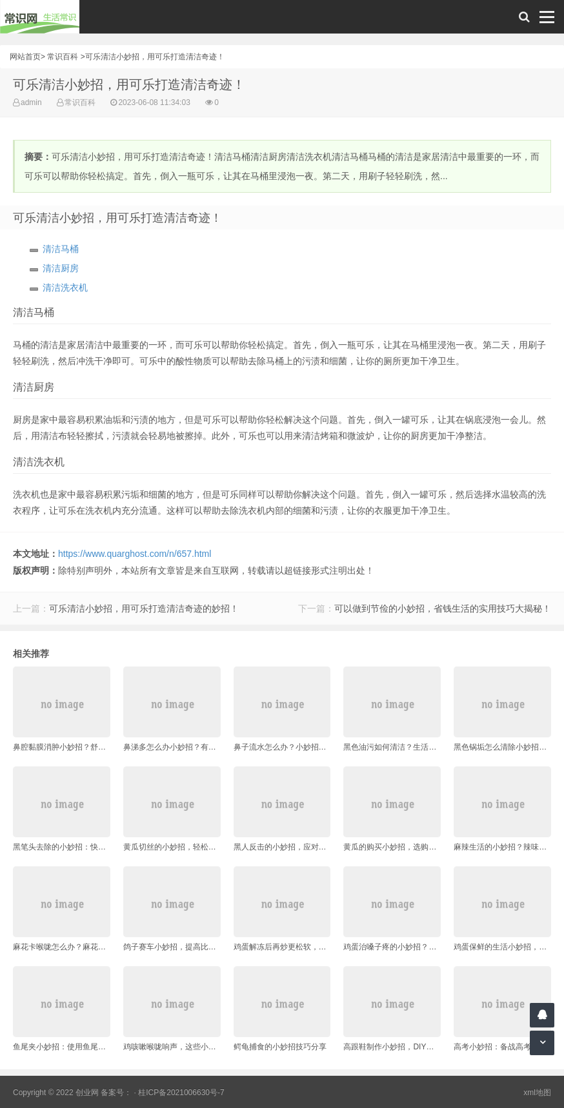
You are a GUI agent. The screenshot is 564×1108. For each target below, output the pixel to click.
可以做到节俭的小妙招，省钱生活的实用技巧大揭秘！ (442, 608)
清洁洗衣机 (65, 287)
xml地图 (537, 1092)
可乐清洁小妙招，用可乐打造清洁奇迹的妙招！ (144, 608)
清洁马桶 (61, 249)
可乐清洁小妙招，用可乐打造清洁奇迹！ (155, 56)
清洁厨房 (61, 268)
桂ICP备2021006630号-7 (181, 1092)
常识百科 (62, 56)
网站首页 (25, 56)
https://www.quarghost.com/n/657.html (134, 554)
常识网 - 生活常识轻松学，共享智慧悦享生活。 (39, 17)
